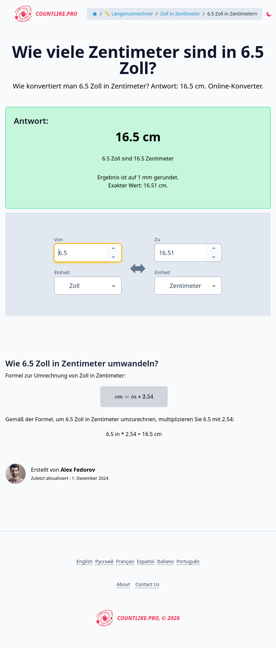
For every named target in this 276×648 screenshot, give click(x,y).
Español (145, 561)
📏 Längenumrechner (128, 13)
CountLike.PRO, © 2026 (138, 618)
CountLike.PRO (46, 13)
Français (125, 561)
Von (58, 239)
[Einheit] (88, 286)
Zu (157, 239)
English (84, 561)
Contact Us (147, 584)
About (123, 584)
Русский (104, 561)
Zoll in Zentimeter (180, 13)
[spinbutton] (79, 253)
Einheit (62, 272)
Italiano (165, 561)
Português (187, 561)
